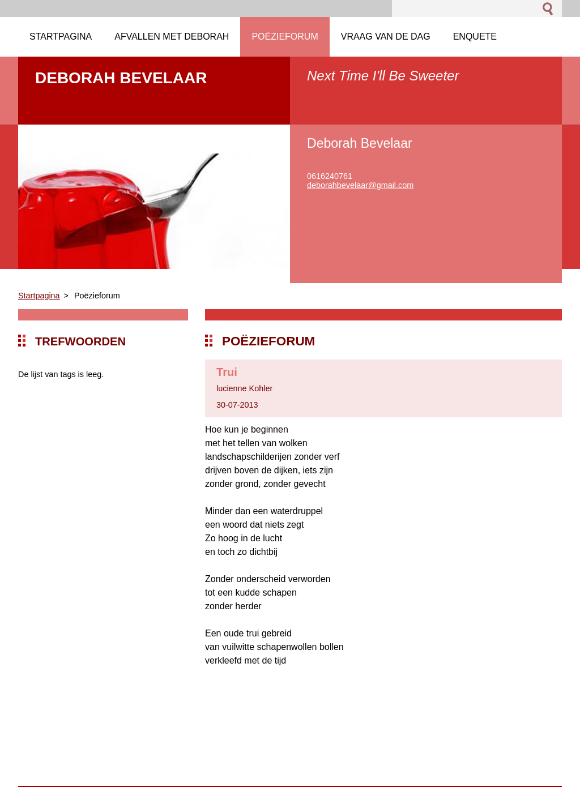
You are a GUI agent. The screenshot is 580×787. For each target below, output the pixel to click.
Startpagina (39, 295)
